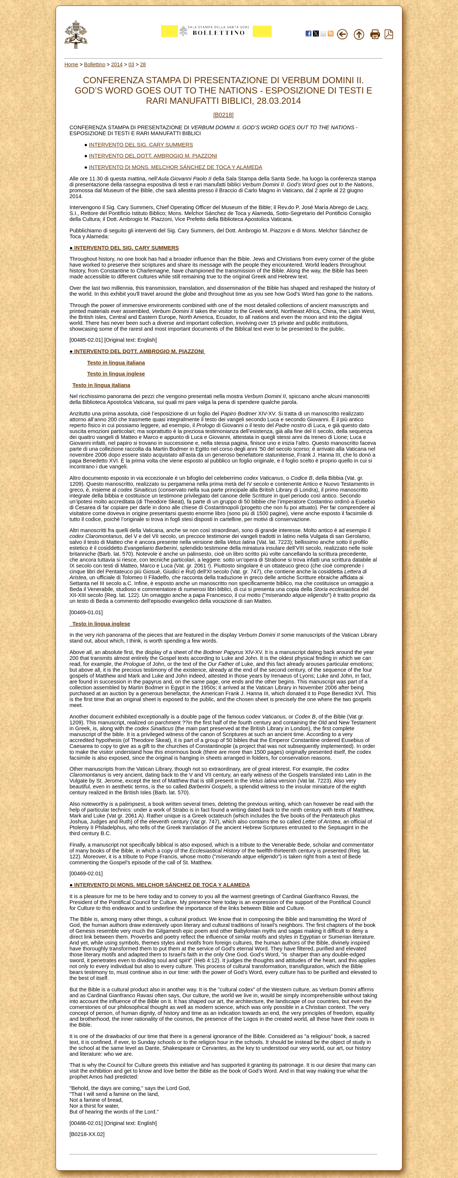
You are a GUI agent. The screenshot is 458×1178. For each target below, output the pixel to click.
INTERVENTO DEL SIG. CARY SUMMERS (141, 145)
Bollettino (94, 64)
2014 (117, 64)
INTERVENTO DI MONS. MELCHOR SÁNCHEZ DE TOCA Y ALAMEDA (176, 167)
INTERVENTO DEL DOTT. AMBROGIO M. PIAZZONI (153, 156)
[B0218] (223, 115)
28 (143, 64)
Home (71, 64)
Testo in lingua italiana (116, 363)
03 (131, 64)
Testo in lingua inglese (116, 374)
